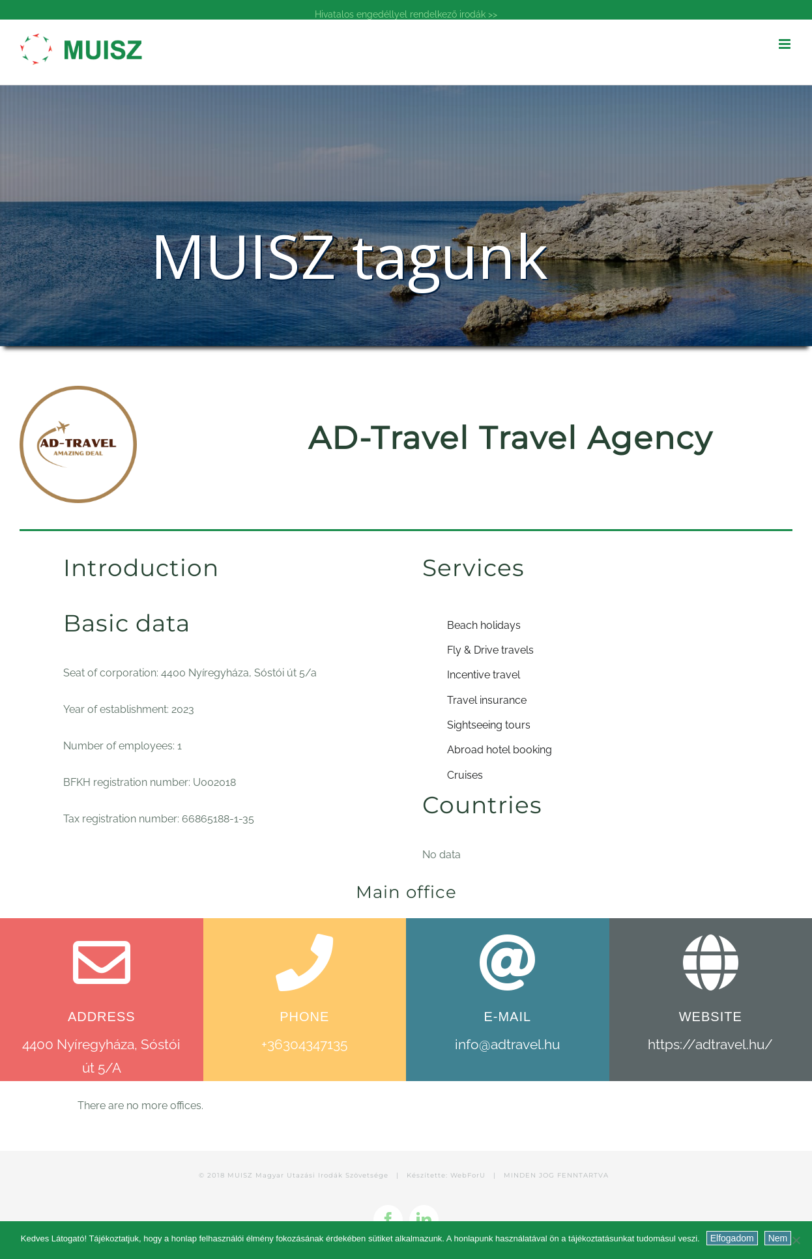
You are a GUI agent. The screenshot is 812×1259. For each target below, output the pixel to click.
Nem (778, 1238)
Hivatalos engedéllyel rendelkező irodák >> (406, 14)
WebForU (468, 1175)
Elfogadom (732, 1238)
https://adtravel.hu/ (710, 1044)
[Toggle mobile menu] (785, 44)
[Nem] (795, 1240)
